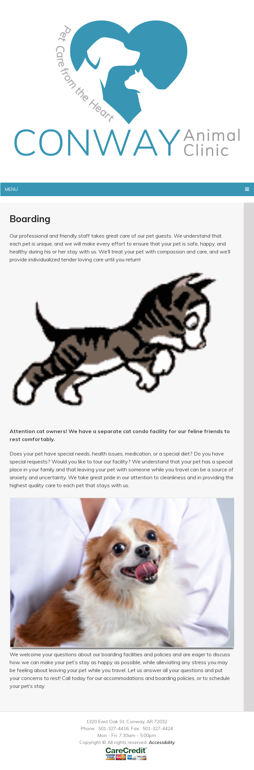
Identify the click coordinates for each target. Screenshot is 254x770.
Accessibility (162, 742)
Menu (11, 189)
